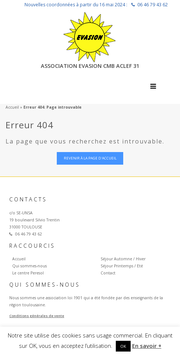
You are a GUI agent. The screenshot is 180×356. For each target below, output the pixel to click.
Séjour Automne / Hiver (123, 258)
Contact (108, 273)
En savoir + (146, 345)
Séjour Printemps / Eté (122, 265)
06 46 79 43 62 (152, 4)
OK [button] (123, 346)
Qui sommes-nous (29, 265)
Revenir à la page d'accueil (90, 158)
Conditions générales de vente (36, 315)
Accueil (12, 107)
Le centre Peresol (28, 273)
